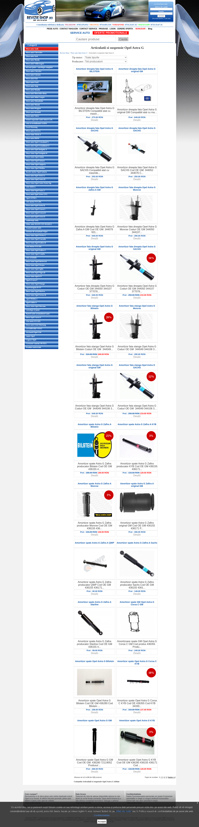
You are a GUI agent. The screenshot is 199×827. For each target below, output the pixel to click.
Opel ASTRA (31, 198)
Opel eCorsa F (31, 280)
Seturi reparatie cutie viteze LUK (39, 120)
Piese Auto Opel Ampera (36, 164)
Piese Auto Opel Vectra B (36, 295)
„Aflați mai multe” (123, 811)
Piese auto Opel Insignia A (36, 149)
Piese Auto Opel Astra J (35, 191)
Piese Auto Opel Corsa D (36, 213)
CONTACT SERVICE (88, 29)
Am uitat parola (157, 18)
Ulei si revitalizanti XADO (36, 123)
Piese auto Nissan (33, 105)
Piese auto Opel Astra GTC (37, 194)
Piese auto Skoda (32, 60)
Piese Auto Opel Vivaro (35, 265)
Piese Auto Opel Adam (35, 157)
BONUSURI (140, 29)
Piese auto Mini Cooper (35, 97)
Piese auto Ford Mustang (36, 325)
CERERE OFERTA (125, 29)
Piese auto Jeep (32, 86)
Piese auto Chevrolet (34, 52)
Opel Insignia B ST (33, 288)
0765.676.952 (82, 24)
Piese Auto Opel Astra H (35, 179)
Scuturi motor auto (33, 228)
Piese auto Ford (32, 82)
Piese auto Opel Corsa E (35, 217)
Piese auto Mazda (33, 90)
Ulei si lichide (31, 258)
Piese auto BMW (32, 138)
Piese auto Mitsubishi (34, 101)
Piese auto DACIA (33, 131)
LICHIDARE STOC (34, 329)
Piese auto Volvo (32, 116)
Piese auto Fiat (32, 79)
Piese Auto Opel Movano (36, 306)
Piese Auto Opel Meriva (35, 291)
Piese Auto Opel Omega (35, 284)
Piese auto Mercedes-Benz (36, 94)
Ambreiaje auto (32, 220)
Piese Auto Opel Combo (35, 254)
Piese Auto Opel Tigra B (35, 273)
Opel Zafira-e (31, 302)
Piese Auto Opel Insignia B (36, 153)
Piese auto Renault (33, 112)
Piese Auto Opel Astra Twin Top (38, 183)
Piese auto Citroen (33, 75)
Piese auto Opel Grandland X (37, 146)
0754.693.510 (105, 24)
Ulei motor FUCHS (33, 202)
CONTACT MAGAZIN (69, 29)
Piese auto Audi (32, 49)
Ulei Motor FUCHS (34, 247)
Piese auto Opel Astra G (35, 176)
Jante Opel (30, 336)
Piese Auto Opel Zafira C (36, 250)
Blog (150, 29)
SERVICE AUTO (80, 32)
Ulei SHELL (31, 187)
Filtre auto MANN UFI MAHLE (39, 224)
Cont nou (167, 18)
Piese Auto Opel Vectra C (36, 235)
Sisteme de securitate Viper (37, 232)
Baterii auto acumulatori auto (38, 314)
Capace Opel (31, 340)
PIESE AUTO (52, 29)
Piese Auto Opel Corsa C (36, 209)
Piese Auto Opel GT (34, 276)
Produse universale (33, 347)
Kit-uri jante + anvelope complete (39, 67)
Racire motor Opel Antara (36, 172)
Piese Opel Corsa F (33, 317)
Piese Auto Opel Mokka (35, 168)
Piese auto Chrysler (34, 71)
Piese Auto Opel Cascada (36, 239)
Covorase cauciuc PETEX (36, 344)
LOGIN (113, 29)
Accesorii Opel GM (33, 332)
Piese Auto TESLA (33, 135)
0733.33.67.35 (131, 24)
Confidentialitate (102, 815)
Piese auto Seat (32, 56)
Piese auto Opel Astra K (35, 205)
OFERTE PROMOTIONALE (110, 32)
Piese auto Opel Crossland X (37, 142)
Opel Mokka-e (31, 299)
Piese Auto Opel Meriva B (36, 261)
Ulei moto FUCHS (33, 321)
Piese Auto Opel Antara (35, 161)
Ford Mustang (31, 127)
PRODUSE (103, 29)
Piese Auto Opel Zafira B (36, 243)
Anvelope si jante (33, 310)
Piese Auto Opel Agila (34, 269)
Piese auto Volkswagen (35, 64)
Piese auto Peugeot (33, 108)
